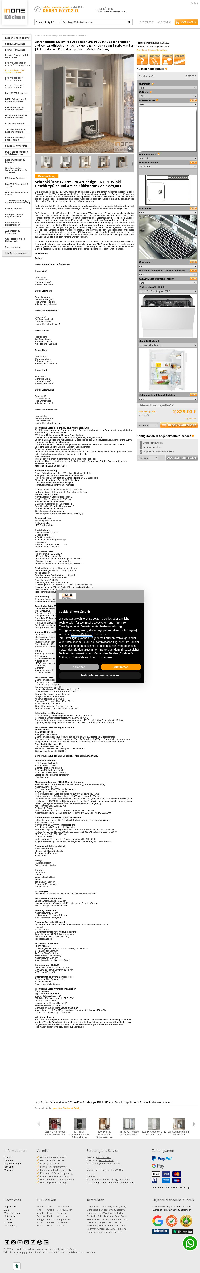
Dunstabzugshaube (96, 1182)
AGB (6, 1209)
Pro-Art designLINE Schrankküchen (15, 71)
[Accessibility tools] (17, 1266)
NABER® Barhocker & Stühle (16, 193)
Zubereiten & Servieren (12, 231)
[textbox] (93, 22)
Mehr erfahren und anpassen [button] (100, 675)
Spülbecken (127, 1182)
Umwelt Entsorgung (10, 1224)
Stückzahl (143, 425)
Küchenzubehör (13, 208)
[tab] (16, 37)
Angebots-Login (12, 1163)
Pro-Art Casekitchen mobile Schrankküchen (17, 64)
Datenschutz (11, 1216)
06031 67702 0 (103, 1157)
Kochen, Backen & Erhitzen (15, 160)
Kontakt (194, 3)
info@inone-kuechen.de (107, 1163)
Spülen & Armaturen (16, 145)
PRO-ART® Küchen (15, 49)
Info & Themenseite (16, 252)
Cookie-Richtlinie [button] (81, 634)
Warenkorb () (188, 22)
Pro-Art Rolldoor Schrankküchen (14, 79)
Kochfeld (114, 1182)
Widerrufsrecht (12, 1212)
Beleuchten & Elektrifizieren (12, 223)
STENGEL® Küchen (15, 43)
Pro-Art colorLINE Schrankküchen (14, 86)
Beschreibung (46, 176)
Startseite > (40, 36)
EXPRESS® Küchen (15, 123)
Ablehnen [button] (79, 666)
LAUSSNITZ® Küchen (16, 93)
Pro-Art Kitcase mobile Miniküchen (17, 56)
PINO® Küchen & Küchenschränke (14, 108)
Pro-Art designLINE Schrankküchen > (61, 36)
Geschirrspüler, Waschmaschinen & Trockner (16, 170)
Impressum (10, 1206)
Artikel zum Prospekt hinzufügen (152, 50)
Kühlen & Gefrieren (15, 178)
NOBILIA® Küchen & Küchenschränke (16, 116)
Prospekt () (147, 22)
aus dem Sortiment (66, 1108)
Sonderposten (13, 246)
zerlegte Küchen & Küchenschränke (15, 130)
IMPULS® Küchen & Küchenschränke (15, 100)
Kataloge (8, 1160)
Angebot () (164, 22)
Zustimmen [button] (121, 666)
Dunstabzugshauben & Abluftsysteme (16, 152)
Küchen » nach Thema (17, 37)
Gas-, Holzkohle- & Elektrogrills (15, 239)
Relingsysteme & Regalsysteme (14, 215)
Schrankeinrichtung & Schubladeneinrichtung (18, 201)
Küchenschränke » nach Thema (15, 138)
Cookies (8, 1219)
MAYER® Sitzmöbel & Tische (16, 185)
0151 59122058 (106, 1160)
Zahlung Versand (8, 1168)
